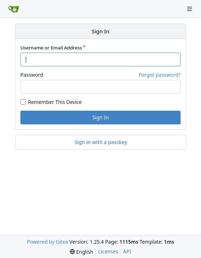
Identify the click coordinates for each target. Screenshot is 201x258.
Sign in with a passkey (101, 142)
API (127, 251)
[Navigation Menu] (190, 9)
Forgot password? (160, 74)
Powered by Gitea (47, 241)
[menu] (81, 251)
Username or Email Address (51, 47)
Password (31, 74)
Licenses (108, 251)
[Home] (14, 9)
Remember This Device (55, 102)
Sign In (100, 117)
